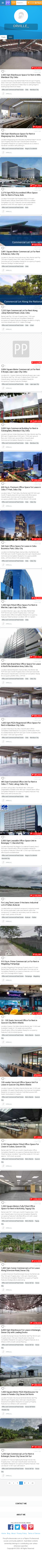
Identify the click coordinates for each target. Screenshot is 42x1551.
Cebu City (33, 502)
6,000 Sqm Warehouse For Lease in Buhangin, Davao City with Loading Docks (21, 1331)
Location (31, 3)
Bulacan (27, 917)
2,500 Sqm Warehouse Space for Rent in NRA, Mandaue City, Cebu (21, 76)
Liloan (32, 325)
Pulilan (34, 917)
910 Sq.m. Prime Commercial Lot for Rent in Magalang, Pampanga (20, 962)
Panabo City (5, 1410)
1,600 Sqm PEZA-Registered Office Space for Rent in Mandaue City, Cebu (21, 724)
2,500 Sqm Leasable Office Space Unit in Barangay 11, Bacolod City (18, 842)
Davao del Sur (29, 1283)
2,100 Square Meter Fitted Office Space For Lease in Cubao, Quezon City (20, 1145)
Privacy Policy (22, 1533)
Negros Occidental (31, 148)
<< (9, 1483)
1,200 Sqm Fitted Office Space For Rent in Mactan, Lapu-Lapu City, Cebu (19, 606)
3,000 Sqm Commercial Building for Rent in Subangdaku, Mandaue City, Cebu (19, 429)
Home (3, 1533)
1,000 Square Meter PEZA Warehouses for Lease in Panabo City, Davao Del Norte (19, 1393)
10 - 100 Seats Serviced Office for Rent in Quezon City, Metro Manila (19, 1021)
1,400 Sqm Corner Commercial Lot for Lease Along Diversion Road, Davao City (20, 1269)
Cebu (26, 89)
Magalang (36, 976)
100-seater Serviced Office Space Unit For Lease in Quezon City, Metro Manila (19, 1083)
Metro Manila (29, 1035)
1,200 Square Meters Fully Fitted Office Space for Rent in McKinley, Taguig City (18, 1207)
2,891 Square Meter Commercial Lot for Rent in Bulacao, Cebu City (20, 253)
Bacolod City (6, 858)
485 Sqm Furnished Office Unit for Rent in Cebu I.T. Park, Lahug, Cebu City (19, 783)
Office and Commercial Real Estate (13, 89)
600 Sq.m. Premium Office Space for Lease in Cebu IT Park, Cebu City (21, 488)
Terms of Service (34, 1533)
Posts (3, 37)
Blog (8, 1533)
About (13, 1533)
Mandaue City (34, 89)
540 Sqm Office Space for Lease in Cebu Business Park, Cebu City (19, 547)
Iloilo (26, 207)
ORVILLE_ (9, 94)
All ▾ (13, 3)
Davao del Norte (30, 1407)
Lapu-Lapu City (34, 384)
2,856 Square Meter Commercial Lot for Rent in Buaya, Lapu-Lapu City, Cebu (20, 370)
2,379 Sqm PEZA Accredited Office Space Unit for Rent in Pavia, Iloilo (19, 194)
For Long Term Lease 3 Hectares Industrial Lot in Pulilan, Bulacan (19, 903)
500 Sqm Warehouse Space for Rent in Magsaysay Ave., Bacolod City (18, 135)
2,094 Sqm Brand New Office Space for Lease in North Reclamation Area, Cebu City (21, 665)
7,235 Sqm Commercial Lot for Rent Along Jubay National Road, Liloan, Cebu (19, 311)
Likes (10, 37)
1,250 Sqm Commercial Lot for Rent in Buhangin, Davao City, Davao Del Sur (17, 1455)
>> (32, 1483)
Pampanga (28, 976)
